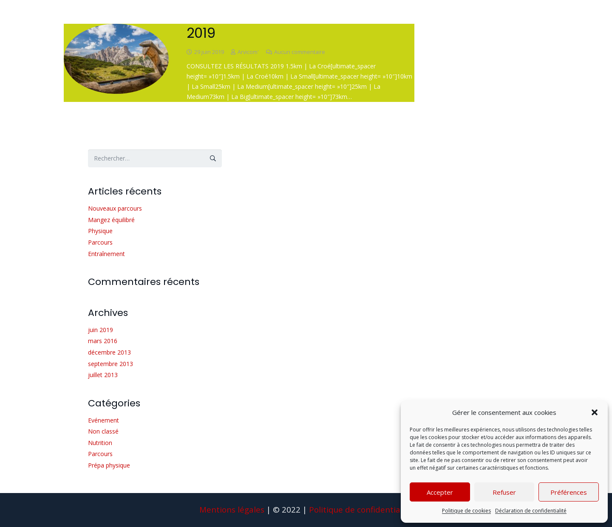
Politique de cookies (466, 510)
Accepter (440, 492)
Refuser (504, 492)
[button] (594, 412)
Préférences (568, 492)
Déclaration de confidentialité (531, 510)
